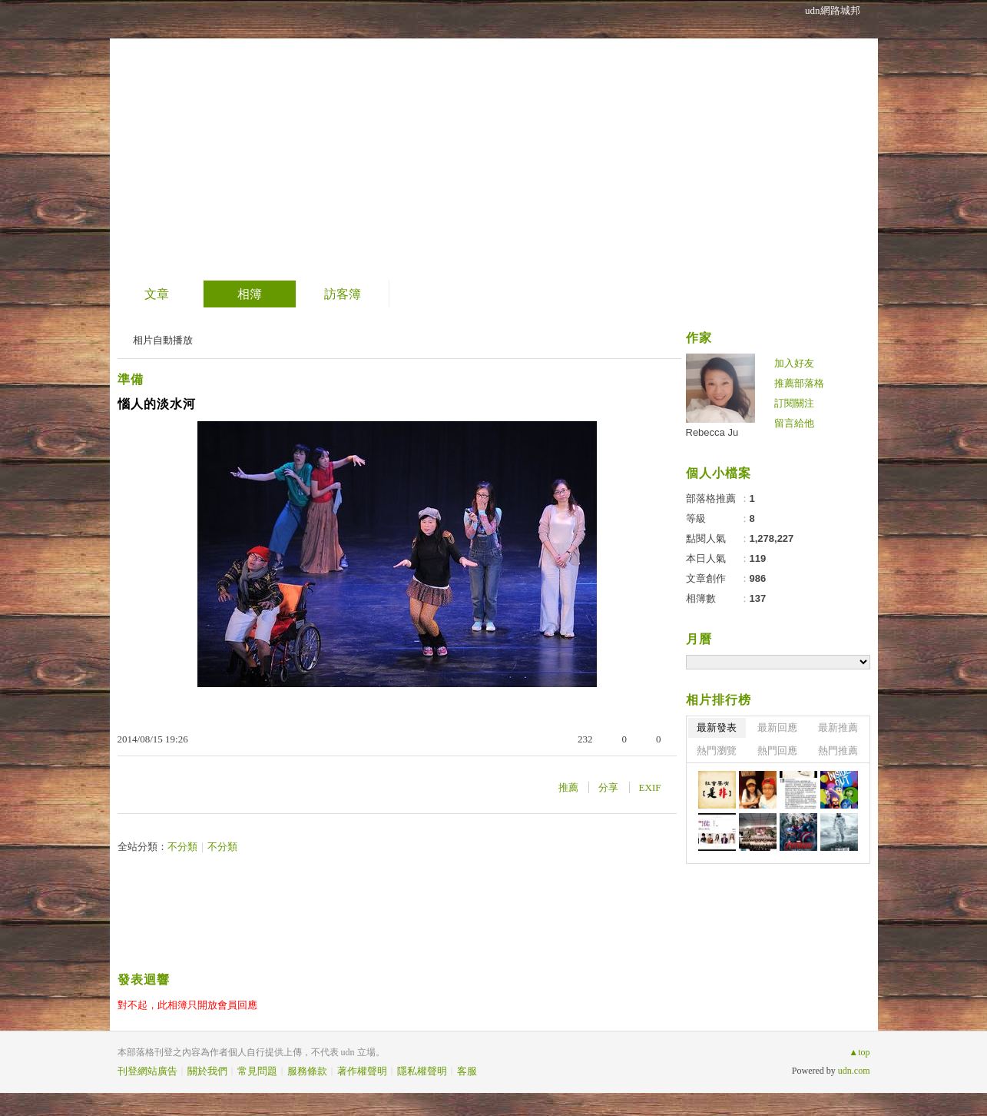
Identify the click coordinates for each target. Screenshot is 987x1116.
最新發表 (717, 727)
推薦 (568, 787)
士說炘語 (186, 135)
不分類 (182, 846)
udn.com (854, 1070)
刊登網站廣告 (147, 1071)
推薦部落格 (799, 383)
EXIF (650, 787)
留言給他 (794, 423)
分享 (608, 787)
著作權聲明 (362, 1071)
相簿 (249, 294)
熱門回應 (777, 750)
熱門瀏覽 (717, 750)
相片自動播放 (163, 340)
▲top (859, 1052)
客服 (467, 1071)
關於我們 (207, 1071)
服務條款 (307, 1071)
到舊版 (280, 141)
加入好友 (794, 363)
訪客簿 (342, 294)
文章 (156, 294)
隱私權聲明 (422, 1071)
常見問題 (257, 1071)
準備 (131, 379)
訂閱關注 (794, 403)
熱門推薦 (838, 750)
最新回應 (777, 727)
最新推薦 (838, 727)
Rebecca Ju (712, 432)
